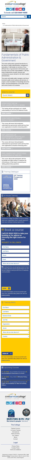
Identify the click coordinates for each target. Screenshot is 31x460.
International (15, 432)
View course (7, 113)
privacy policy (6, 295)
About (15, 437)
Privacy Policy (15, 446)
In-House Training (10, 196)
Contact (15, 439)
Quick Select (16, 95)
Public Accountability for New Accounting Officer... (14, 383)
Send (6, 288)
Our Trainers (15, 435)
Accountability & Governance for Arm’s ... (14, 372)
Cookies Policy (15, 448)
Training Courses (15, 428)
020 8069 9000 (20, 13)
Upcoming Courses (10, 368)
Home (3, 23)
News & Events (15, 433)
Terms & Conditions (15, 449)
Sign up (7, 353)
